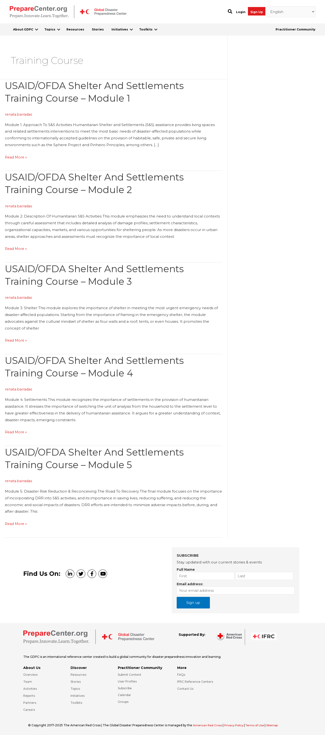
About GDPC (23, 29)
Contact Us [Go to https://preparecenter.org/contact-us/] (185, 688)
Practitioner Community (295, 29)
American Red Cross (208, 725)
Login (241, 12)
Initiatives (119, 29)
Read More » (16, 157)
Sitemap (276, 725)
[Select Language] (291, 11)
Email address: (190, 583)
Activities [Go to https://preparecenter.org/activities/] (30, 688)
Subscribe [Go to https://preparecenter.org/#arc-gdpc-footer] (125, 688)
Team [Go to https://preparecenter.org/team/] (27, 681)
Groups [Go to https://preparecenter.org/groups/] (123, 701)
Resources (75, 29)
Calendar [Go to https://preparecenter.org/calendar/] (124, 694)
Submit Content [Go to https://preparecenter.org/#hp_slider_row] (129, 674)
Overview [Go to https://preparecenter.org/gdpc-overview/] (30, 674)
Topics (49, 29)
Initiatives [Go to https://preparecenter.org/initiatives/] (78, 695)
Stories (98, 29)
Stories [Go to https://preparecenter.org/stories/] (76, 681)
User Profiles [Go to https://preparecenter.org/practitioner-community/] (127, 681)
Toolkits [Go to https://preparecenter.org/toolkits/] (76, 702)
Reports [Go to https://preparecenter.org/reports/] (29, 695)
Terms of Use (258, 725)
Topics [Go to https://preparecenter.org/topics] (75, 688)
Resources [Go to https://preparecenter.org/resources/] (78, 674)
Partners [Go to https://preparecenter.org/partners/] (29, 702)
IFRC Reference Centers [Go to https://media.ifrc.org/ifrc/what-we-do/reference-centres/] (195, 681)
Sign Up (256, 12)
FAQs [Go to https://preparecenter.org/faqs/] (181, 674)
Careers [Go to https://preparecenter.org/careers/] (29, 709)
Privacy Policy (236, 725)
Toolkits (145, 29)
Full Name (186, 569)
